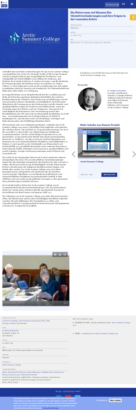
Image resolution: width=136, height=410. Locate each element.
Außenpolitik (47, 372)
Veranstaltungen (34, 372)
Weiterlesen (108, 174)
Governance (59, 372)
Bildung (22, 372)
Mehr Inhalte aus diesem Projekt (100, 124)
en (123, 4)
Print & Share (133, 17)
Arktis (4, 372)
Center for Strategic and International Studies (21, 321)
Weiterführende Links (83, 319)
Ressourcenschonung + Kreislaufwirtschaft (19, 375)
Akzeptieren (101, 400)
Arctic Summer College (92, 161)
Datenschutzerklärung (50, 408)
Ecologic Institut (9, 323)
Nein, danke (115, 400)
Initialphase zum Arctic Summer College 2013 (99, 333)
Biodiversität (13, 372)
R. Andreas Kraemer (10, 331)
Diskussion (74, 28)
